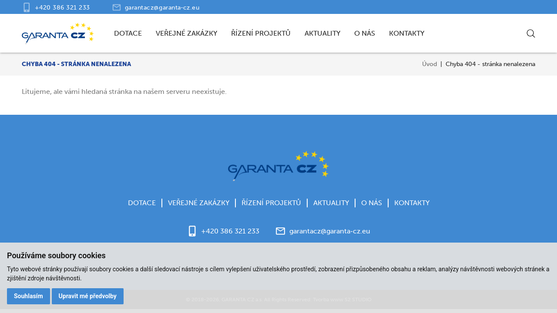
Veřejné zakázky (186, 33)
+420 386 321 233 (62, 7)
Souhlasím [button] (28, 296)
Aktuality (322, 33)
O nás (364, 33)
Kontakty (406, 33)
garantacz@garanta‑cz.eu (162, 7)
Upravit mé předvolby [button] (88, 296)
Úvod (429, 64)
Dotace (128, 33)
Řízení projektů (261, 33)
